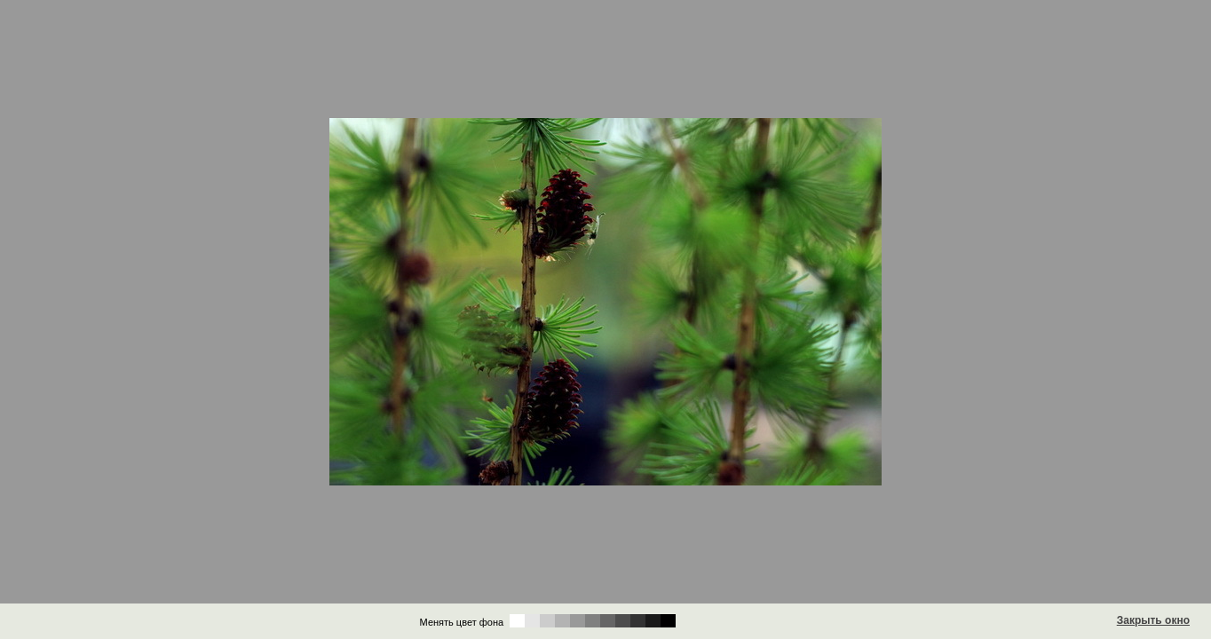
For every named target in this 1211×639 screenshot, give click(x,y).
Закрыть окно (1153, 620)
